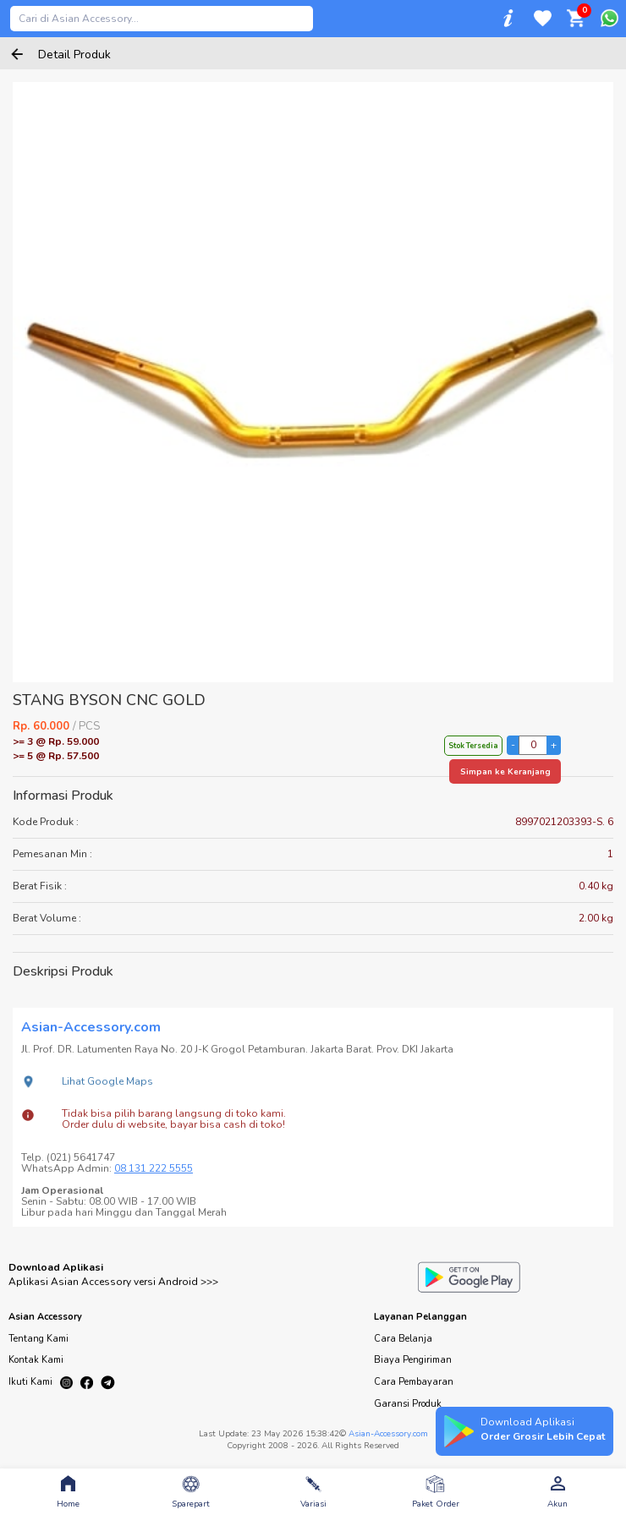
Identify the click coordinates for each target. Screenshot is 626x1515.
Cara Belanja (403, 1338)
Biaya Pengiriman (413, 1360)
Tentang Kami (38, 1338)
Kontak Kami (35, 1360)
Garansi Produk (408, 1403)
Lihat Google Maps (107, 1081)
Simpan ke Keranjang (505, 772)
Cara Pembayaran (413, 1382)
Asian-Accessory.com (388, 1434)
